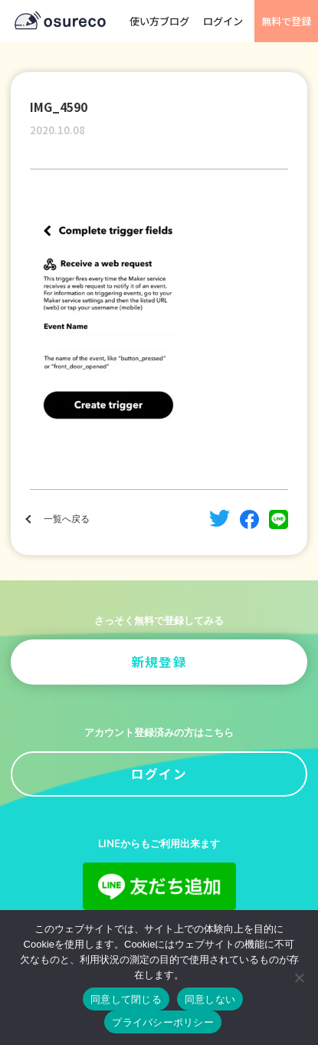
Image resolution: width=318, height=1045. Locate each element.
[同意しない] (299, 977)
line (278, 519)
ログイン (223, 21)
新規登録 (159, 661)
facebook (249, 519)
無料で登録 (286, 21)
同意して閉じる (126, 999)
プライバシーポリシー (163, 1022)
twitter (219, 518)
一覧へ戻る (67, 519)
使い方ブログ (159, 21)
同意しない (210, 999)
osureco (60, 21)
